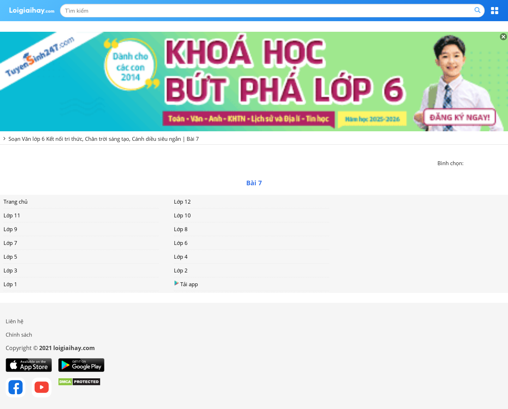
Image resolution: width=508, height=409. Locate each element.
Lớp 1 (10, 284)
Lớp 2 (181, 270)
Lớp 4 (181, 256)
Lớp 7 (10, 242)
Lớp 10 (182, 215)
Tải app (186, 284)
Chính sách (19, 334)
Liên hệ (14, 321)
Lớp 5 (10, 256)
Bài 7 (193, 138)
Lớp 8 (181, 229)
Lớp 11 (12, 215)
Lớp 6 (181, 242)
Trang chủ (16, 201)
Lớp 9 (10, 229)
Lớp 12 (182, 201)
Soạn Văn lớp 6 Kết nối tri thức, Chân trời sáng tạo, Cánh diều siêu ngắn (94, 138)
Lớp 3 (10, 270)
